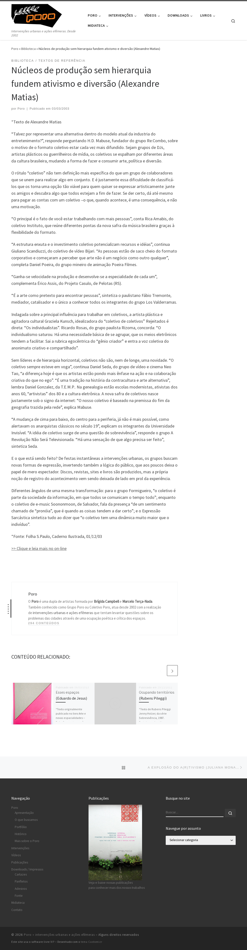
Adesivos (21, 889)
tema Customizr (91, 941)
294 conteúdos (44, 623)
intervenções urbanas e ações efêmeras (63, 612)
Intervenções (20, 848)
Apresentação (24, 813)
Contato (16, 910)
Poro (14, 49)
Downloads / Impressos (27, 869)
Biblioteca (28, 49)
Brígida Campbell (106, 601)
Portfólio (21, 827)
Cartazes (21, 874)
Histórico (21, 834)
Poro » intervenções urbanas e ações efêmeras (59, 935)
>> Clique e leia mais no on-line (39, 548)
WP (52, 941)
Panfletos (21, 881)
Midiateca (18, 903)
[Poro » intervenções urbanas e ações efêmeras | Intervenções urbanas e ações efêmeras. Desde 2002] (41, 14)
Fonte (19, 896)
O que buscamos (26, 820)
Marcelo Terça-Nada (137, 601)
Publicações (19, 862)
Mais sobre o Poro (27, 841)
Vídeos (16, 855)
